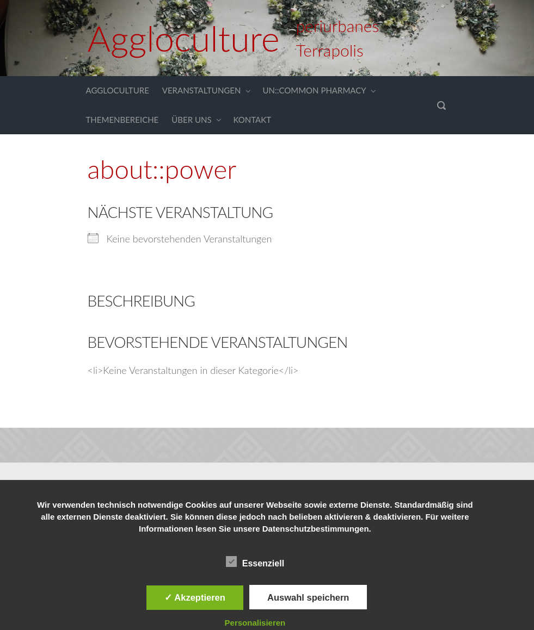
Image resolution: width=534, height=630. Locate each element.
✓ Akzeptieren (194, 597)
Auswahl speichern (308, 597)
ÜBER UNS (191, 119)
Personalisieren (255, 622)
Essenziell (255, 561)
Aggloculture (184, 38)
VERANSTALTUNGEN (201, 90)
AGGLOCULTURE (117, 90)
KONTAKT (253, 119)
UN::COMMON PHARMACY (314, 90)
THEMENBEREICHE (122, 119)
